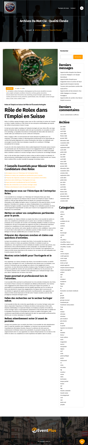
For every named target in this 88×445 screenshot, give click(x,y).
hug (61, 307)
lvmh (61, 339)
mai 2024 (62, 184)
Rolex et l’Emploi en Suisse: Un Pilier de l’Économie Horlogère (25, 105)
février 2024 (63, 191)
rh (61, 363)
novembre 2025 (64, 143)
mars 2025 (63, 161)
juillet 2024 (63, 180)
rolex (23, 88)
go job (62, 295)
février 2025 (63, 164)
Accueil (29, 30)
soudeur (62, 372)
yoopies (62, 404)
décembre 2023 (64, 196)
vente (23, 98)
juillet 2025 (63, 152)
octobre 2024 (64, 173)
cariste (62, 235)
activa (62, 212)
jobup (62, 323)
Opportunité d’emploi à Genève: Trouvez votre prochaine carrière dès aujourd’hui (71, 86)
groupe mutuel (64, 300)
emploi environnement (67, 267)
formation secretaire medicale (69, 291)
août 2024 (63, 177)
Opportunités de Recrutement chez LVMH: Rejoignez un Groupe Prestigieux (70, 93)
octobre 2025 (64, 145)
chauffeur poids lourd (67, 244)
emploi (11, 93)
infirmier (62, 314)
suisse (15, 98)
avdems (62, 226)
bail (61, 230)
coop (61, 251)
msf (61, 351)
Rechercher (64, 51)
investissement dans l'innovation (15, 94)
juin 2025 (62, 154)
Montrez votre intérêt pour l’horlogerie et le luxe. (20, 180)
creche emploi (64, 253)
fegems (62, 284)
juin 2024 (63, 182)
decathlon (63, 260)
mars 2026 (63, 133)
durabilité (43, 91)
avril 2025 (63, 159)
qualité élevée (31, 96)
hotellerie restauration (67, 305)
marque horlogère (37, 94)
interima (62, 316)
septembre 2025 (65, 147)
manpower (63, 346)
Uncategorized (64, 395)
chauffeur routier (65, 247)
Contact (73, 8)
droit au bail (64, 263)
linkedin (62, 332)
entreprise (16, 93)
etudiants (63, 281)
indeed (62, 312)
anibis (62, 219)
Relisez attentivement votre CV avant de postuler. (20, 187)
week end (63, 402)
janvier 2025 (63, 166)
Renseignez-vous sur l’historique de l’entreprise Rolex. (22, 173)
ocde (61, 353)
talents (20, 98)
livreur (62, 335)
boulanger (63, 233)
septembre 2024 (65, 175)
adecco (62, 214)
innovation (44, 93)
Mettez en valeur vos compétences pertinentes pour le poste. (24, 175)
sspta (18, 88)
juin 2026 (62, 126)
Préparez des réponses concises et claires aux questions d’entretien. (26, 177)
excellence (22, 93)
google (62, 298)
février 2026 (63, 136)
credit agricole (64, 256)
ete (61, 277)
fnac (61, 286)
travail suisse (64, 393)
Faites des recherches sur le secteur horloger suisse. (21, 184)
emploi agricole (64, 265)
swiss (61, 377)
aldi (61, 216)
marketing (29, 94)
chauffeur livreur (65, 242)
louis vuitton (64, 337)
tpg (61, 388)
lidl (61, 330)
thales (62, 383)
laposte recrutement (66, 328)
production (24, 96)
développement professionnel (32, 91)
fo (61, 288)
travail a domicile (65, 390)
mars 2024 (63, 189)
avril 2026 (63, 131)
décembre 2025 (64, 140)
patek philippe (64, 356)
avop (61, 228)
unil (61, 397)
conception (11, 91)
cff (61, 237)
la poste (62, 325)
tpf (61, 386)
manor (62, 344)
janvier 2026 (63, 138)
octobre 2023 (64, 201)
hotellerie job (64, 302)
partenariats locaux (16, 96)
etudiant (63, 279)
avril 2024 (63, 187)
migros (62, 349)
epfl (61, 274)
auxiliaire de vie (64, 221)
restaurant (63, 360)
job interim (63, 321)
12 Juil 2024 (10, 88)
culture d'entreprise (19, 91)
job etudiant (64, 318)
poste (62, 358)
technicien (63, 379)
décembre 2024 (64, 168)
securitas (63, 367)
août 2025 (63, 150)
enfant (62, 272)
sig (61, 370)
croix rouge (63, 258)
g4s (61, 293)
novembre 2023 (64, 198)
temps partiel (64, 381)
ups (61, 400)
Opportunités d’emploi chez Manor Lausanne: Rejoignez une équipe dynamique (70, 75)
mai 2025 (62, 157)
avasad (62, 223)
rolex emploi (42, 96)
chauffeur (63, 240)
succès (11, 98)
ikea (61, 309)
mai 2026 (62, 129)
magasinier (63, 342)
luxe (25, 94)
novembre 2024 (64, 171)
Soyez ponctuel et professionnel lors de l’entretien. (21, 182)
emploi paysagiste (65, 270)
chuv (61, 249)
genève (38, 93)
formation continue (31, 93)
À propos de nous (63, 8)
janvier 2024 (63, 194)
